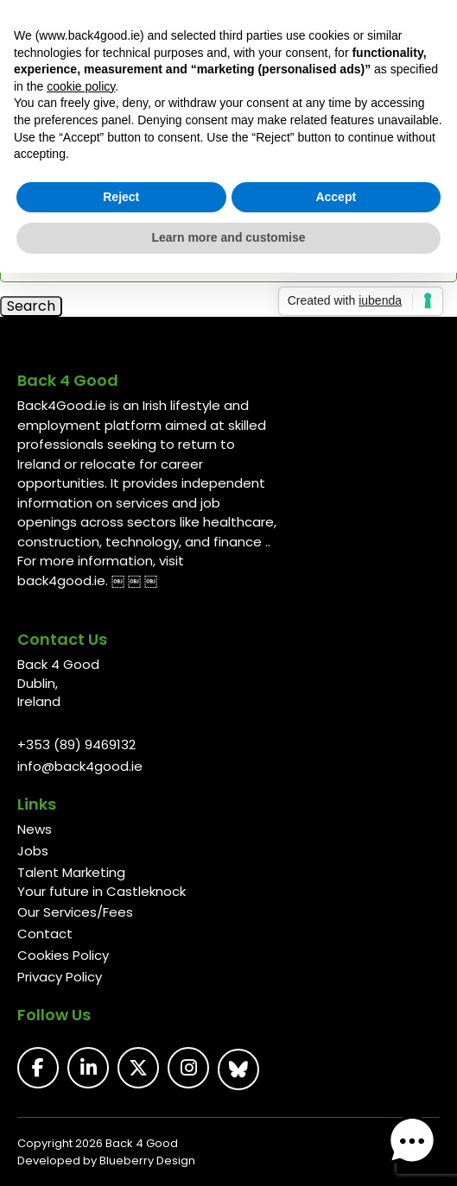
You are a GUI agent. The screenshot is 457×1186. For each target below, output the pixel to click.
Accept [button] (335, 197)
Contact (45, 933)
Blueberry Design (147, 1160)
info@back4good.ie (80, 766)
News (34, 829)
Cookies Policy (63, 955)
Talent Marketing (71, 872)
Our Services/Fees (75, 912)
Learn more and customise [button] (228, 237)
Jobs (32, 851)
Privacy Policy (59, 977)
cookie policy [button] (81, 86)
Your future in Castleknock (101, 891)
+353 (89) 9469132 (76, 744)
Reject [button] (121, 197)
